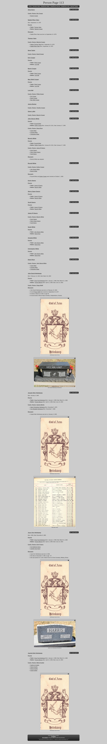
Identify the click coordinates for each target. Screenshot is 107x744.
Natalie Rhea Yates (35, 46)
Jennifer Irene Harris (35, 548)
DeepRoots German (55, 6)
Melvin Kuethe (40, 662)
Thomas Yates (37, 27)
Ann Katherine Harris (35, 547)
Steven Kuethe (34, 667)
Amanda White (34, 132)
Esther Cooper (38, 125)
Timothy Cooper (41, 107)
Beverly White (33, 171)
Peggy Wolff (40, 285)
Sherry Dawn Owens (35, 152)
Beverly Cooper (34, 15)
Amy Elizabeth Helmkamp (36, 409)
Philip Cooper (37, 62)
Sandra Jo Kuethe (34, 665)
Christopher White (34, 134)
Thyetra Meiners (39, 282)
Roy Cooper (40, 13)
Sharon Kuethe (34, 668)
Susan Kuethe (33, 670)
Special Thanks (74, 6)
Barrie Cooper (33, 98)
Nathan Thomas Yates (35, 44)
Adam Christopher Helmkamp (37, 407)
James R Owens (41, 148)
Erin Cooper (33, 96)
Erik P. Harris (40, 544)
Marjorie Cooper (39, 29)
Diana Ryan (40, 128)
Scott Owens (33, 154)
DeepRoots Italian (45, 6)
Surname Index (36, 6)
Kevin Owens (33, 150)
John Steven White (35, 169)
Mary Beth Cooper (34, 100)
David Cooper (40, 54)
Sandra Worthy (40, 404)
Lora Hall (37, 64)
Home (30, 6)
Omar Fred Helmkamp (39, 280)
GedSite (50, 739)
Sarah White (33, 130)
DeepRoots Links (65, 6)
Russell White (37, 123)
